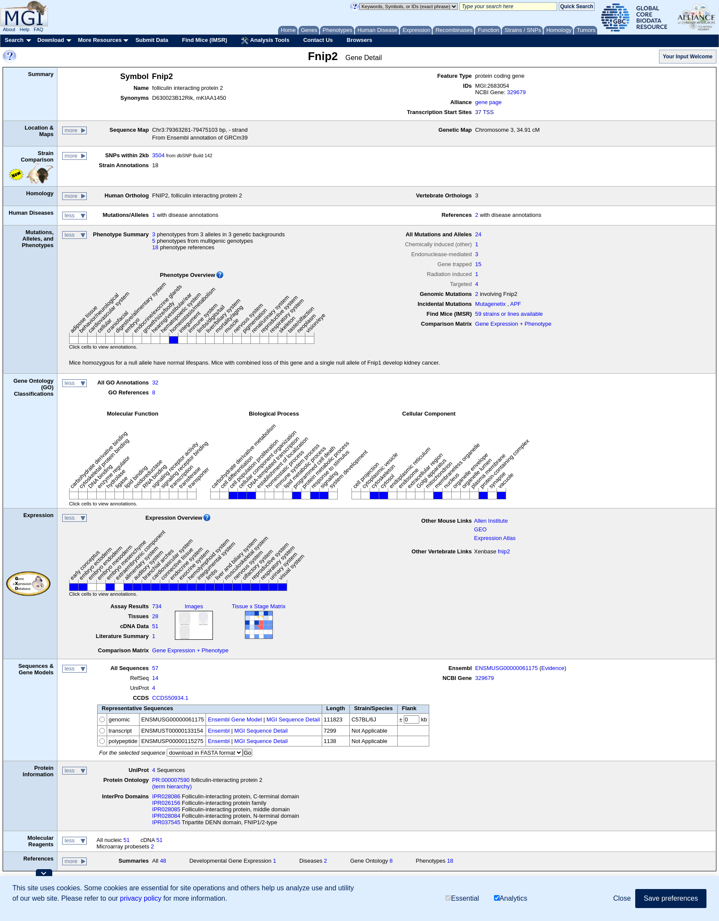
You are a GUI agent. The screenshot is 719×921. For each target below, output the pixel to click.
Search (14, 40)
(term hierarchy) (172, 786)
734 (157, 606)
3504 (158, 155)
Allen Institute (491, 521)
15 (478, 264)
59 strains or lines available (509, 314)
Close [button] (622, 898)
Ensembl (219, 730)
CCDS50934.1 (170, 698)
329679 (516, 92)
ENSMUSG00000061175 (506, 668)
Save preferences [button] (671, 898)
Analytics (510, 898)
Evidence (553, 668)
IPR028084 (166, 816)
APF (515, 304)
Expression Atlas (495, 538)
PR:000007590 (171, 780)
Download (50, 40)
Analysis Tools (265, 40)
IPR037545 (166, 822)
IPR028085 (166, 809)
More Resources (99, 40)
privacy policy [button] (141, 898)
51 (155, 626)
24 (478, 234)
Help (24, 29)
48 (163, 860)
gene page (488, 102)
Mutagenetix (490, 304)
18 (155, 247)
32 (155, 382)
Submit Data (152, 40)
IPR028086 (166, 796)
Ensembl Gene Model (235, 719)
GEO (480, 529)
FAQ (38, 29)
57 (155, 668)
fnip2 (504, 551)
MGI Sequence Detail (293, 719)
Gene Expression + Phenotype (513, 324)
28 (155, 616)
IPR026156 (166, 803)
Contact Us (318, 40)
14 (155, 678)
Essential (462, 898)
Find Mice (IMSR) (204, 40)
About (9, 29)
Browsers (359, 40)
